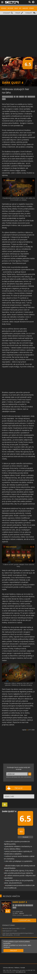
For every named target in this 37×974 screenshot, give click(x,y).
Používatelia (21, 827)
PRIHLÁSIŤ (13, 951)
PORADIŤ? (28, 13)
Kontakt (23, 967)
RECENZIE (10, 8)
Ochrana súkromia (8, 967)
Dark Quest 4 (6, 931)
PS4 (17, 96)
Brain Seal (19, 911)
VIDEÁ (16, 8)
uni (27, 730)
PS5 (26, 96)
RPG (16, 913)
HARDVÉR (25, 8)
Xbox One (21, 96)
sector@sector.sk (20, 972)
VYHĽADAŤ (6, 13)
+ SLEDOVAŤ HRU (24, 920)
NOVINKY (3, 8)
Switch (3, 99)
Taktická (21, 913)
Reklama (17, 967)
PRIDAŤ (17, 13)
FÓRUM (31, 8)
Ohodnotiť (25, 837)
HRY (20, 8)
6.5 (7, 910)
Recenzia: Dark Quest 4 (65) (11, 928)
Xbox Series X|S (31, 96)
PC (14, 96)
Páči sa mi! (18, 788)
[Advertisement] (18, 34)
